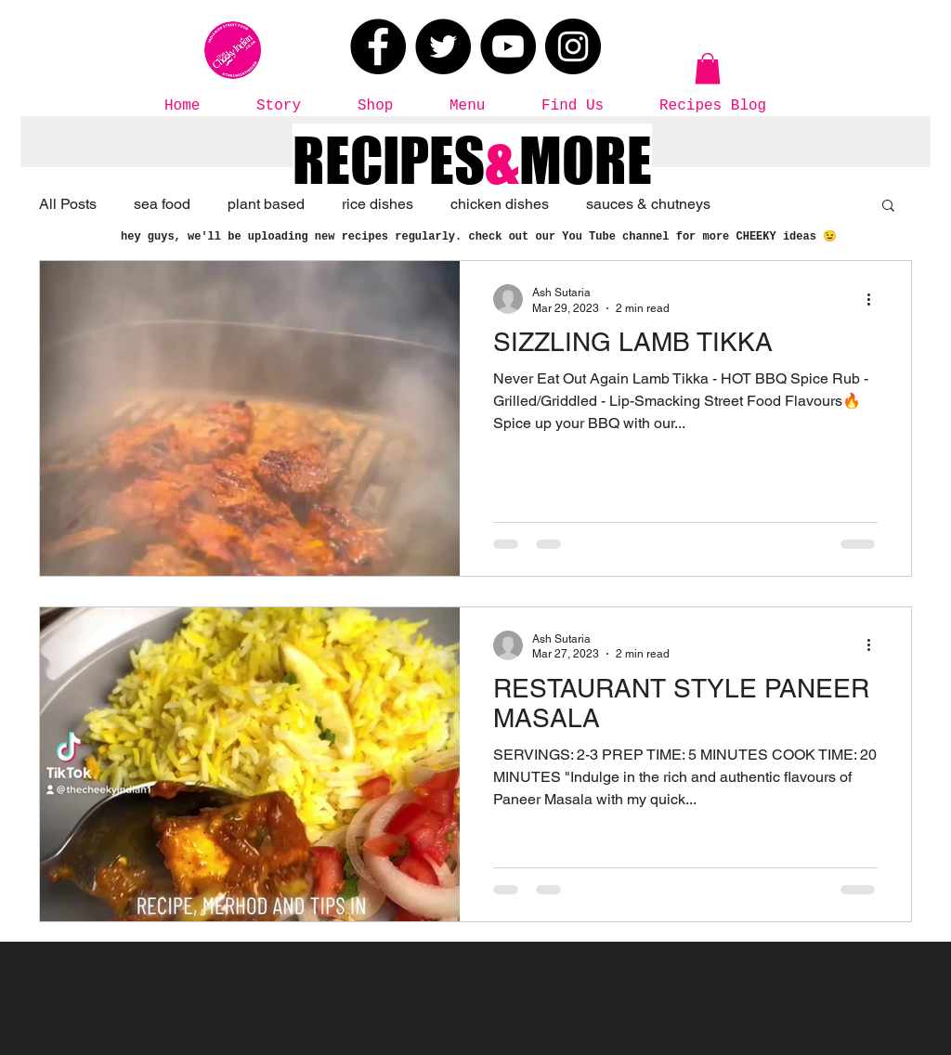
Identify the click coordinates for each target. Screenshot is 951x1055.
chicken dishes (499, 204)
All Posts (68, 204)
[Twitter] (443, 46)
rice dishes (377, 204)
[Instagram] (573, 46)
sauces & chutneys (648, 204)
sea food (162, 204)
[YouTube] (508, 46)
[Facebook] (378, 46)
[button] (708, 68)
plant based (266, 204)
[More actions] (875, 299)
